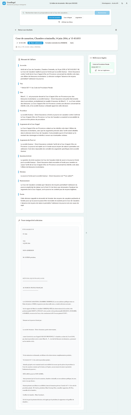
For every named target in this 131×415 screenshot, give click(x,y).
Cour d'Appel (68, 17)
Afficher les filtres (65, 22)
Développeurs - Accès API (110, 3)
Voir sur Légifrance (102, 70)
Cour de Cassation (54, 17)
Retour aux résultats (24, 30)
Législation (78, 17)
